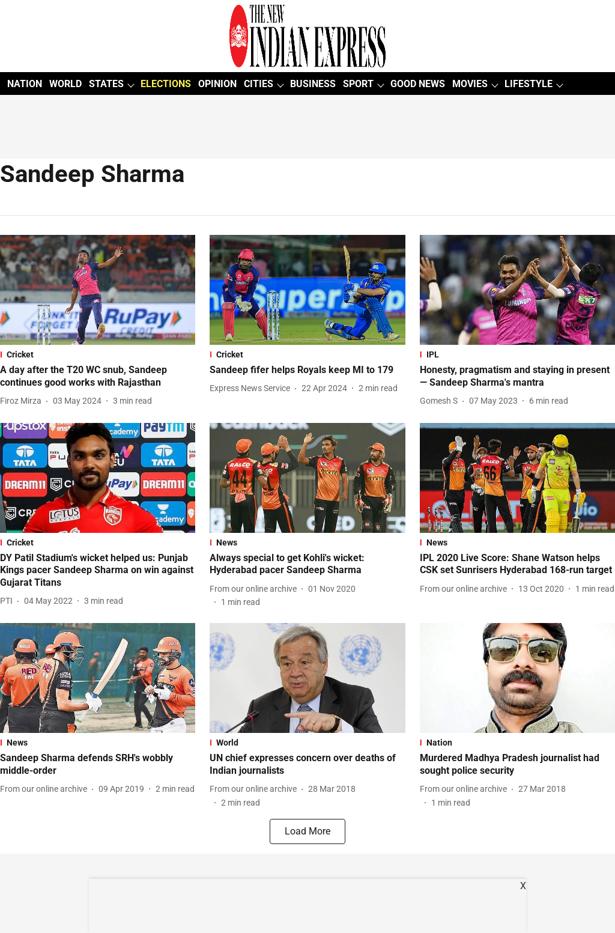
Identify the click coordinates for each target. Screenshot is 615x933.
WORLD (65, 84)
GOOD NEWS (417, 84)
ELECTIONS (166, 84)
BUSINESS (313, 84)
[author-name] (23, 401)
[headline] (97, 376)
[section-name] (97, 354)
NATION (24, 84)
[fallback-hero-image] (97, 290)
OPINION (217, 84)
